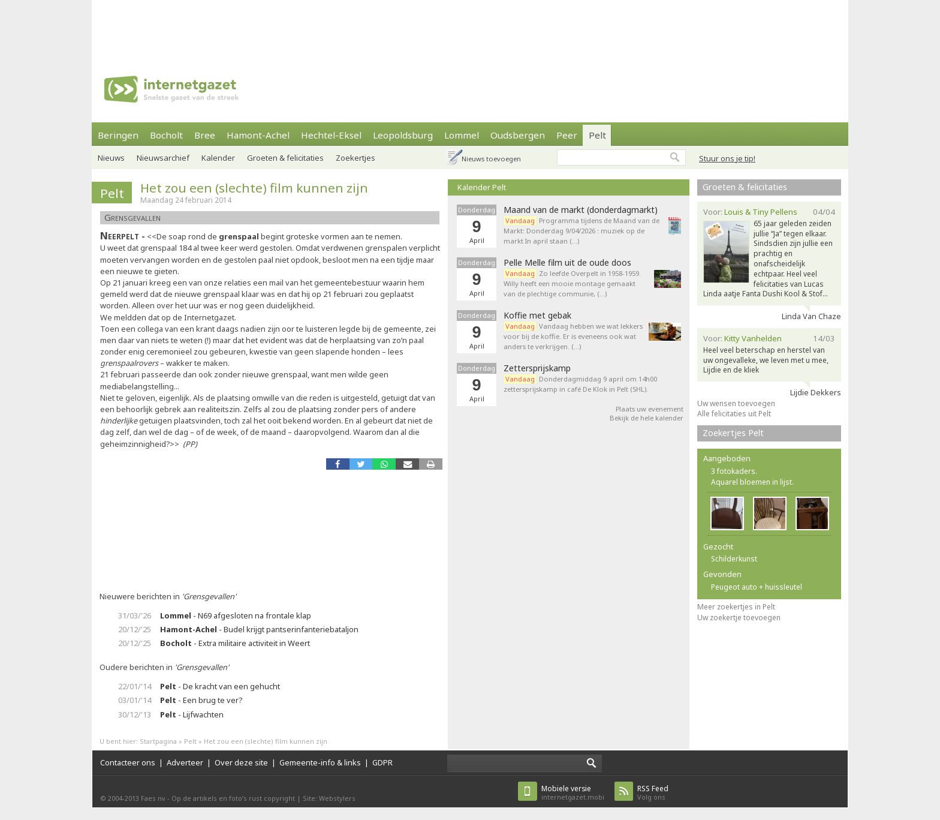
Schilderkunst (734, 559)
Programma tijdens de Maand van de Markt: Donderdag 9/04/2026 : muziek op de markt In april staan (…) (581, 230)
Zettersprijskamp (537, 368)
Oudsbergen (517, 135)
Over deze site (241, 762)
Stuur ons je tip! (727, 158)
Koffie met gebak (537, 315)
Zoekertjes (355, 157)
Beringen (118, 135)
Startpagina (158, 741)
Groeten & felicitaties (285, 157)
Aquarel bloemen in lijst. (752, 482)
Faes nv (153, 798)
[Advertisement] (470, 27)
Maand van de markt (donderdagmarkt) (581, 210)
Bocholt (166, 135)
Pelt (597, 135)
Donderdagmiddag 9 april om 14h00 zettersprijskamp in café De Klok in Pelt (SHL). (580, 384)
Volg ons (652, 792)
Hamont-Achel (258, 135)
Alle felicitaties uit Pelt (734, 414)
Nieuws (111, 157)
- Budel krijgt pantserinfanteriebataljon (259, 629)
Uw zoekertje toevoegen (739, 617)
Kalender (218, 157)
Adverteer (185, 762)
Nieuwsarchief (163, 157)
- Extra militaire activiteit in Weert (235, 643)
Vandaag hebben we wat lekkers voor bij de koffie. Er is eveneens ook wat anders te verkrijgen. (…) (573, 336)
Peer (566, 135)
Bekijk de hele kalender (646, 417)
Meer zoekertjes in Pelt (736, 607)
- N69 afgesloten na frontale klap (235, 615)
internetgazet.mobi (572, 792)
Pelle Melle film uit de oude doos (567, 262)
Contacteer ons (127, 762)
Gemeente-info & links (320, 762)
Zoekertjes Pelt (733, 432)
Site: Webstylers (329, 798)
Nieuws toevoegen (491, 158)
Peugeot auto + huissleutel (756, 587)
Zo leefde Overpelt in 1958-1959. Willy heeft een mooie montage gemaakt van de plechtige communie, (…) (572, 283)
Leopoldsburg (403, 135)
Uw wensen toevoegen (736, 403)
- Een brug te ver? (201, 700)
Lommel (461, 135)
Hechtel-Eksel (331, 135)
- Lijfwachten (192, 714)
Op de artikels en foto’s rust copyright (233, 798)
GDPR (382, 762)
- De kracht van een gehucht (220, 686)
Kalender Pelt (481, 187)
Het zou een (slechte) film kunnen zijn (254, 187)
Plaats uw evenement (649, 408)
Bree (204, 135)
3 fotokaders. (734, 471)
